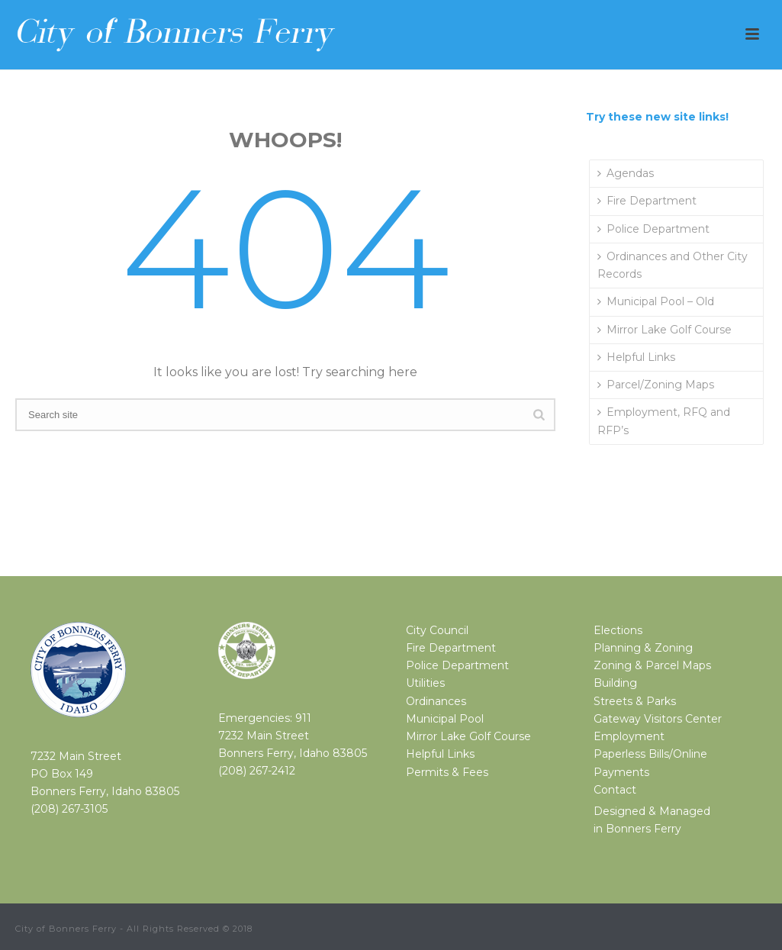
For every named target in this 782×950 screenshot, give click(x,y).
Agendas (625, 173)
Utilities (425, 683)
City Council (437, 630)
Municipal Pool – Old (655, 301)
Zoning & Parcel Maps (652, 665)
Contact (615, 790)
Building (615, 683)
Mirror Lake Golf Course (664, 330)
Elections (618, 630)
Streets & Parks (635, 701)
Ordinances (436, 701)
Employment (629, 736)
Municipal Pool (445, 719)
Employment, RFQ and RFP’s (663, 420)
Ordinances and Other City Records (672, 265)
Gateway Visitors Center (658, 719)
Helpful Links (636, 357)
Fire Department (647, 201)
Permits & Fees (447, 772)
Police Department (653, 229)
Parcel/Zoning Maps (655, 384)
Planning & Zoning (643, 648)
